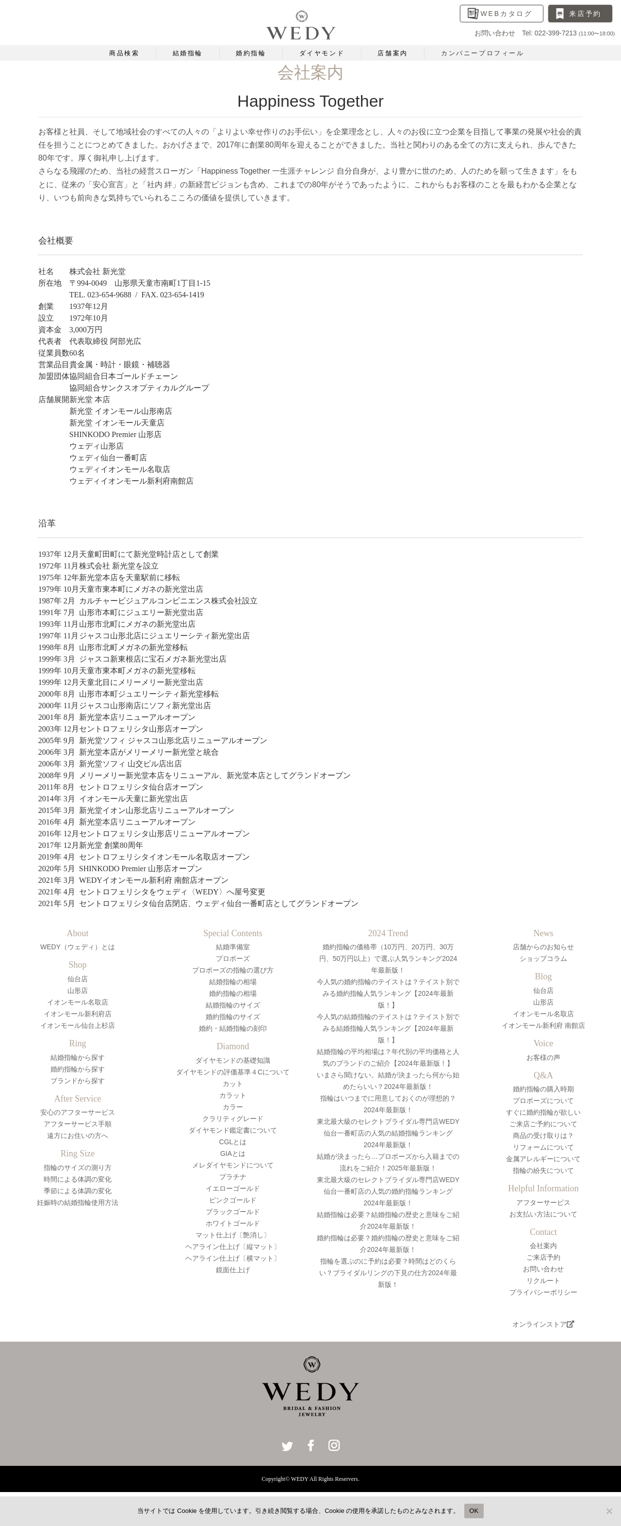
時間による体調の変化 (78, 1179)
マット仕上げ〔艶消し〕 (233, 1235)
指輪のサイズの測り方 (78, 1167)
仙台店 (77, 979)
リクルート (543, 1280)
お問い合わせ (543, 1269)
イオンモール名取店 (77, 1002)
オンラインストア (543, 1324)
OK (473, 1510)
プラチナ (232, 1177)
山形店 (77, 990)
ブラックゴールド (233, 1212)
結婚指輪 (188, 53)
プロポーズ (233, 958)
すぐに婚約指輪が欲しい (543, 1112)
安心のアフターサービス (77, 1112)
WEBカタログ (507, 13)
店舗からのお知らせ (543, 947)
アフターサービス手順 (78, 1124)
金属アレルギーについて (543, 1159)
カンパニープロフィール (482, 53)
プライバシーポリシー (543, 1292)
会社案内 (543, 1246)
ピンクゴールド (233, 1200)
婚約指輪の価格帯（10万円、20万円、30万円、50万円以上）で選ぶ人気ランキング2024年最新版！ (388, 958)
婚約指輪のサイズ (233, 1017)
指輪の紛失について (543, 1170)
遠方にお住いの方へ (77, 1135)
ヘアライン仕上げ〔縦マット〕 (232, 1246)
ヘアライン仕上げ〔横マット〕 (232, 1258)
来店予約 (585, 13)
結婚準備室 (233, 947)
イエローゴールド (233, 1188)
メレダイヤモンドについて (233, 1165)
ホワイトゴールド (233, 1223)
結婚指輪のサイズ (233, 1005)
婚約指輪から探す (77, 1069)
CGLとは (233, 1142)
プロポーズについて (543, 1100)
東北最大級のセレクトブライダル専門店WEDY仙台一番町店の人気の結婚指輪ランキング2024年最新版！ (388, 1133)
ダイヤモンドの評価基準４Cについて (233, 1072)
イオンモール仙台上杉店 (77, 1025)
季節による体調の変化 (78, 1191)
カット (233, 1084)
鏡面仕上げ (233, 1270)
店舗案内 (392, 53)
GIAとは (232, 1153)
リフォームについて (543, 1147)
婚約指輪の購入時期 (543, 1089)
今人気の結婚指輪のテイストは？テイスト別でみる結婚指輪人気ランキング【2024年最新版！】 (388, 1028)
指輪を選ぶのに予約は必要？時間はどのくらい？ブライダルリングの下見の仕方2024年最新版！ (388, 1272)
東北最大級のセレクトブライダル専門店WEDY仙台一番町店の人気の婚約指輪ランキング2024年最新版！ (388, 1191)
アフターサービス (543, 1202)
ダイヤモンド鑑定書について (233, 1130)
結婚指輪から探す (77, 1057)
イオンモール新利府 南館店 (543, 1025)
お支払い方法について (543, 1214)
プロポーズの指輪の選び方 (233, 970)
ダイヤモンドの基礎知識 (233, 1060)
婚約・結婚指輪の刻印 (233, 1028)
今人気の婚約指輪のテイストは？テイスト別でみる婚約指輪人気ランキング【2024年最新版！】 (388, 993)
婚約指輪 (251, 53)
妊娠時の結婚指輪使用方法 (77, 1202)
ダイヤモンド (322, 53)
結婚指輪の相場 (233, 982)
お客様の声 (543, 1057)
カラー (233, 1107)
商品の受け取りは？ (543, 1135)
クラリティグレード (232, 1118)
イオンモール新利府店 (78, 1014)
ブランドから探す (77, 1081)
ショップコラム (543, 958)
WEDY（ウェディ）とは (77, 947)
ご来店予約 (543, 1257)
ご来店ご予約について (543, 1124)
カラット (232, 1095)
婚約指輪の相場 (233, 993)
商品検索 (124, 53)
